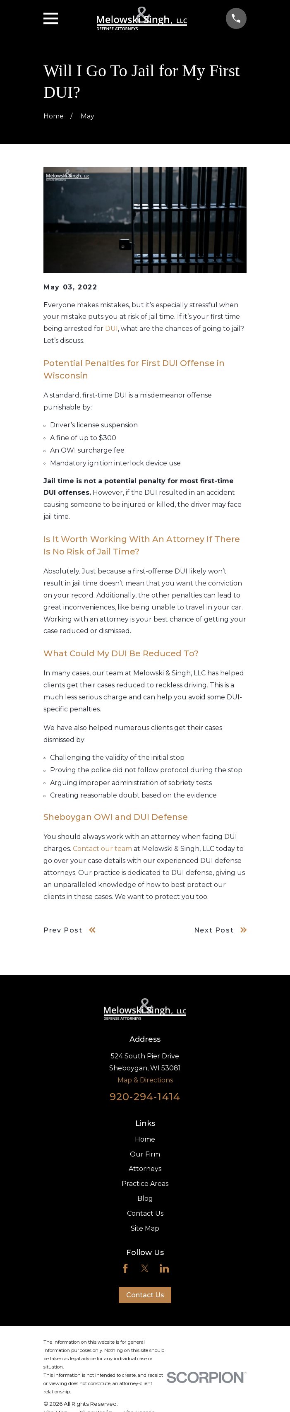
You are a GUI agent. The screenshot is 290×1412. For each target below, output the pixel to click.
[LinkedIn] (164, 1268)
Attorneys (145, 1169)
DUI (111, 329)
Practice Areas (145, 1184)
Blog (145, 1198)
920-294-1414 (145, 1097)
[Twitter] (144, 1268)
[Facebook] (125, 1268)
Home (145, 1139)
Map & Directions (145, 1080)
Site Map (145, 1228)
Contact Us (145, 1213)
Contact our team (102, 849)
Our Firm (145, 1154)
